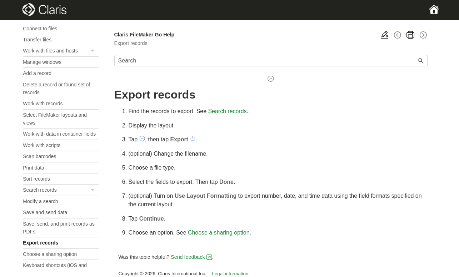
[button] (94, 50)
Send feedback (188, 257)
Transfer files (37, 39)
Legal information (230, 273)
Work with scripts (41, 145)
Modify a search (40, 201)
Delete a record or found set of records (56, 88)
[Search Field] (271, 60)
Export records (40, 243)
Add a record (37, 73)
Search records (60, 190)
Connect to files (40, 28)
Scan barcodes (39, 156)
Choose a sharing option (50, 254)
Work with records (43, 103)
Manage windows (42, 62)
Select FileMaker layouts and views (55, 119)
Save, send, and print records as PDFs (58, 228)
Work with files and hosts (60, 50)
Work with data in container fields (59, 134)
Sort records (36, 179)
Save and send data (45, 212)
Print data (33, 168)
